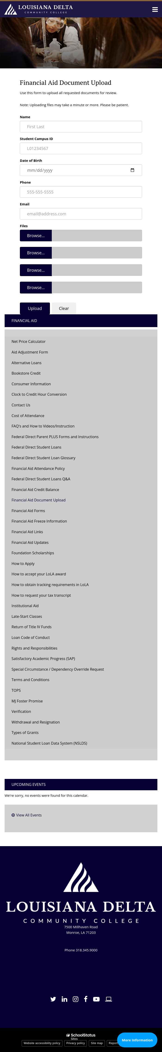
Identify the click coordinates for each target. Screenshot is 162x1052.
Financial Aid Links (27, 531)
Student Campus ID (36, 138)
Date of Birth (31, 160)
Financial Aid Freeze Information (39, 521)
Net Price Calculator (29, 341)
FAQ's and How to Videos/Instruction (43, 426)
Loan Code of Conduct (31, 637)
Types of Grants (25, 732)
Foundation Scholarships (33, 552)
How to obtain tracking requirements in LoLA (50, 584)
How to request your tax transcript (41, 595)
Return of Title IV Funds (32, 626)
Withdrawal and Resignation (36, 722)
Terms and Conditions (30, 679)
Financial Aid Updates (30, 542)
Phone (25, 182)
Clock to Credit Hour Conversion (39, 394)
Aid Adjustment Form (30, 352)
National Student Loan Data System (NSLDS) (49, 743)
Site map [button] (97, 1043)
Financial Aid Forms (28, 510)
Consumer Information (31, 383)
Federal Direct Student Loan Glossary (43, 457)
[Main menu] (155, 9)
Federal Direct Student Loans (36, 447)
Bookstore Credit (26, 373)
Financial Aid (24, 320)
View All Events (29, 815)
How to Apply (23, 563)
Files (24, 225)
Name (25, 117)
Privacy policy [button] (75, 1043)
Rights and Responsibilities (34, 648)
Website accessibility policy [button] (42, 1043)
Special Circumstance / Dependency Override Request (58, 669)
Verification (21, 711)
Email (24, 204)
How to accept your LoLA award (39, 574)
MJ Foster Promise (27, 701)
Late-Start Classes (27, 616)
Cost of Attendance (28, 415)
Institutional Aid (25, 605)
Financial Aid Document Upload (39, 500)
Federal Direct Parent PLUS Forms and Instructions (55, 436)
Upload (35, 308)
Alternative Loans (26, 362)
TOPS (16, 690)
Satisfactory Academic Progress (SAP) (43, 658)
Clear (64, 308)
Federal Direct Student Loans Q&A (41, 478)
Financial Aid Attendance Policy (38, 468)
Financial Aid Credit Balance (35, 489)
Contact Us (21, 405)
